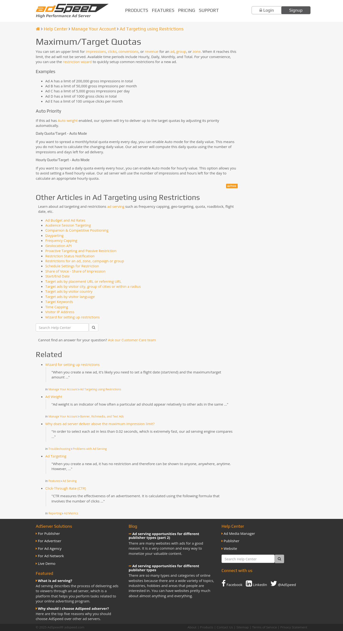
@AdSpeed (283, 583)
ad (172, 51)
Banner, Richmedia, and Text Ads (102, 416)
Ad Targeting (55, 456)
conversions (128, 51)
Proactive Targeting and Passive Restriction (80, 250)
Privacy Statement (293, 627)
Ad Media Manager (239, 533)
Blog (133, 526)
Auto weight (68, 120)
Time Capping (56, 306)
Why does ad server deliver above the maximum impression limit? (100, 423)
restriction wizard (77, 61)
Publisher (231, 540)
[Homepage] (38, 28)
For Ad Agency (49, 548)
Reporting (55, 513)
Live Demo (46, 563)
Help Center (56, 28)
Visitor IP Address (59, 311)
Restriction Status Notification (70, 255)
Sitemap (243, 627)
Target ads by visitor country (68, 291)
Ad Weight (53, 396)
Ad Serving (69, 481)
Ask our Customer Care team (132, 340)
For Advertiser (49, 540)
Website (230, 548)
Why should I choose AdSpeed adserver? (73, 608)
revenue (151, 51)
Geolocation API (58, 245)
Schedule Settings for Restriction (72, 265)
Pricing (186, 10)
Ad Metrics (71, 513)
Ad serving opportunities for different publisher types (164, 567)
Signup (296, 10)
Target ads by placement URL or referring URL (83, 281)
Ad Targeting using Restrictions (151, 28)
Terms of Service (264, 627)
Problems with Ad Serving (90, 449)
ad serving (115, 206)
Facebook (232, 583)
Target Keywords (59, 301)
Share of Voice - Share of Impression (75, 271)
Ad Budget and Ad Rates (65, 220)
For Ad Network (51, 555)
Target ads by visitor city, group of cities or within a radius (93, 286)
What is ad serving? (55, 580)
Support (209, 10)
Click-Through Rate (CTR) (65, 488)
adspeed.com (74, 627)
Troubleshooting (60, 449)
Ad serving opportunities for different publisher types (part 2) (164, 535)
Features (163, 10)
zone (197, 51)
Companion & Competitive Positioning (76, 230)
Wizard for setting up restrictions (72, 317)
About (192, 627)
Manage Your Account (93, 28)
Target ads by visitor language (70, 296)
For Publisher (49, 533)
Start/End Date (57, 276)
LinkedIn (256, 583)
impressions (96, 51)
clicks (112, 51)
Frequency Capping (61, 240)
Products (136, 10)
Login (268, 10)
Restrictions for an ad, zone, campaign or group (84, 260)
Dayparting (54, 235)
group (181, 51)
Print (231, 186)
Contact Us (225, 627)
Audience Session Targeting (68, 225)
